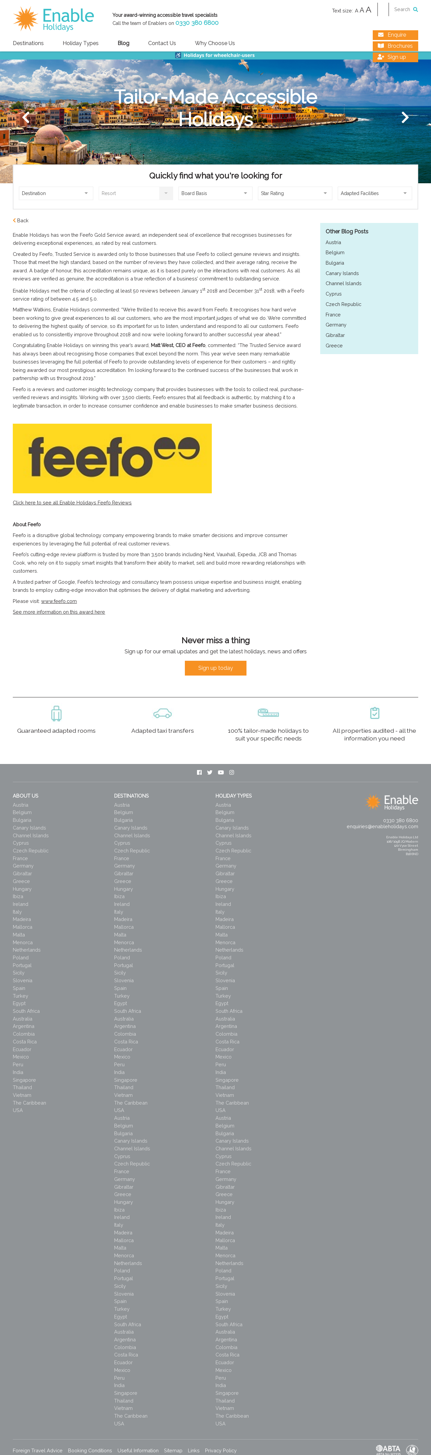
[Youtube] (221, 772)
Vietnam (22, 1095)
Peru (18, 1064)
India (18, 1072)
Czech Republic (343, 304)
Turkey (20, 996)
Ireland (20, 904)
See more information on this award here (59, 612)
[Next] (405, 117)
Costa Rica (25, 1041)
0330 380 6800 (197, 22)
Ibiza (18, 896)
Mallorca (22, 927)
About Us (25, 796)
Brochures (394, 46)
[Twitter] (209, 772)
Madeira (22, 919)
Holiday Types (81, 43)
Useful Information (138, 1450)
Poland (21, 957)
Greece (334, 345)
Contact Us (162, 43)
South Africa (26, 1011)
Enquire (390, 35)
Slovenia (22, 980)
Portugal (22, 965)
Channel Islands (344, 283)
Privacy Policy (221, 1450)
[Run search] (415, 9)
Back (21, 220)
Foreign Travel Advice (38, 1450)
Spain (19, 988)
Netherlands (27, 950)
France (333, 314)
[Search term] (403, 9)
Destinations (28, 43)
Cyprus (334, 294)
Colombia (24, 1034)
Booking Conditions (90, 1450)
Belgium (335, 252)
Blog (123, 43)
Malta (19, 934)
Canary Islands (342, 273)
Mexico (21, 1057)
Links (194, 1450)
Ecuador (22, 1049)
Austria (333, 242)
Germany (336, 325)
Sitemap (173, 1450)
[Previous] (26, 117)
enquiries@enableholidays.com (382, 826)
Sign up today (215, 668)
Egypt (19, 1003)
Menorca (23, 942)
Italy (17, 912)
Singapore (24, 1080)
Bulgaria (335, 263)
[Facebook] (199, 772)
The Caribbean (29, 1103)
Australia (22, 1019)
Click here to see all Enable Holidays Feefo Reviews (72, 502)
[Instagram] (232, 772)
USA (18, 1110)
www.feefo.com (59, 601)
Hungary (22, 889)
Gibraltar (335, 335)
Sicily (19, 972)
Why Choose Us (215, 43)
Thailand (22, 1087)
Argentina (23, 1026)
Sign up (390, 57)
